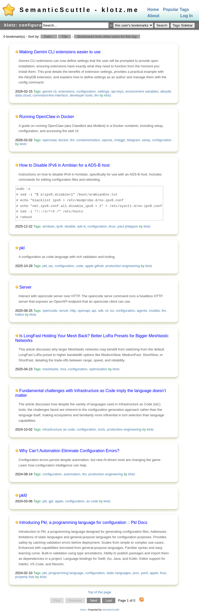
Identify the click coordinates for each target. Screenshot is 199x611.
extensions (66, 91)
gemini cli (49, 91)
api (94, 311)
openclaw (49, 140)
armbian (48, 226)
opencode (49, 311)
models (154, 311)
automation (72, 474)
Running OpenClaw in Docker (46, 116)
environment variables (141, 91)
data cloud (23, 95)
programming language (66, 573)
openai (107, 140)
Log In (186, 16)
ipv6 (59, 226)
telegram (133, 140)
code (79, 266)
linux (112, 226)
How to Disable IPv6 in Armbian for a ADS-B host (64, 165)
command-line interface (50, 95)
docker (63, 140)
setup (146, 140)
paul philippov (127, 226)
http (73, 311)
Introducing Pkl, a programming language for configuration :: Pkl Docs (83, 522)
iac (51, 266)
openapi (84, 311)
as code (92, 501)
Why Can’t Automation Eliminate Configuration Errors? (69, 450)
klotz (107, 95)
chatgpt (119, 140)
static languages (119, 573)
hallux (19, 314)
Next (93, 600)
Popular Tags (176, 9)
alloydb (165, 91)
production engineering (122, 266)
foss (163, 573)
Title (64, 36)
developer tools (81, 95)
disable (69, 226)
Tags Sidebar (183, 25)
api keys (117, 91)
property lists (25, 577)
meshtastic (50, 369)
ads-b (81, 226)
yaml (144, 573)
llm (97, 95)
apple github (94, 266)
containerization (88, 140)
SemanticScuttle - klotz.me (79, 9)
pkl (21, 248)
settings (103, 91)
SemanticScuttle (110, 609)
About (153, 16)
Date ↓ (49, 36)
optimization (98, 369)
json (136, 573)
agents (142, 311)
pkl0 (23, 495)
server (63, 311)
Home (153, 9)
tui (112, 311)
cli (106, 311)
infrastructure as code (58, 429)
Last (108, 600)
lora (63, 369)
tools (101, 429)
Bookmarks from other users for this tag (107, 36)
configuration (86, 91)
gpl (51, 501)
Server (25, 287)
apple (59, 501)
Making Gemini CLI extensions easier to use (60, 52)
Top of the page (99, 592)
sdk (100, 311)
